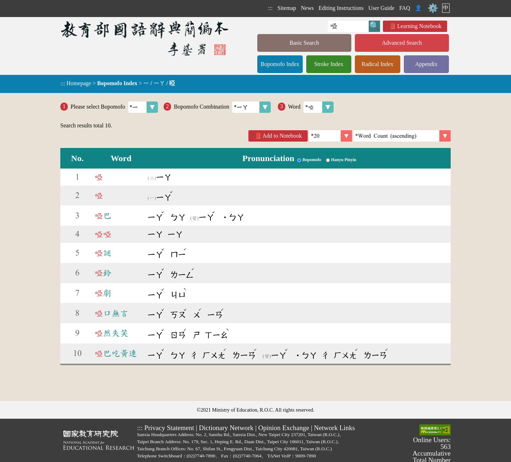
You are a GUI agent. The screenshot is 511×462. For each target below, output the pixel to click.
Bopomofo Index (279, 64)
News (307, 8)
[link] (402, 136)
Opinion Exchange (283, 427)
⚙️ (433, 8)
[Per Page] (330, 136)
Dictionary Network (226, 427)
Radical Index (377, 64)
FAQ (404, 8)
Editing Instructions (341, 8)
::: (270, 8)
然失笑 (111, 333)
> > (117, 83)
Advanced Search (402, 43)
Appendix (426, 64)
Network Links (334, 427)
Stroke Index (328, 64)
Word (311, 107)
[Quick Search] (348, 26)
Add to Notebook (282, 136)
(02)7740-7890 (201, 455)
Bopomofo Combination (222, 107)
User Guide (381, 8)
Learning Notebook (419, 26)
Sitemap (287, 8)
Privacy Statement (169, 427)
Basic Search (304, 43)
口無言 (111, 313)
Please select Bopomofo (114, 107)
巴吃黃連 (115, 353)
